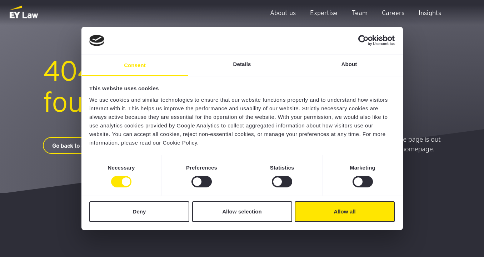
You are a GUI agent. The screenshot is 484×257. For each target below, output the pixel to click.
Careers (393, 12)
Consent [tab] (135, 65)
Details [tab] (242, 64)
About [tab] (349, 64)
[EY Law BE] (24, 12)
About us (283, 12)
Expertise (324, 12)
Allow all (345, 211)
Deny (139, 211)
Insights (430, 12)
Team (360, 12)
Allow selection (242, 211)
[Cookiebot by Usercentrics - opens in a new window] (363, 40)
